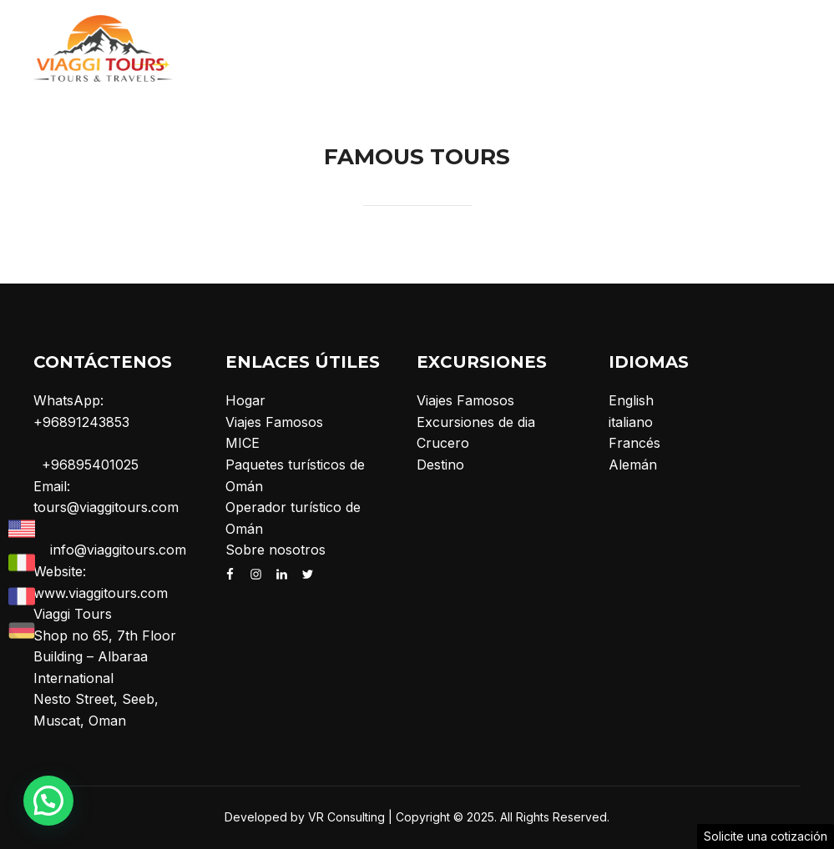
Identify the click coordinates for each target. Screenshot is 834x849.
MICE (242, 443)
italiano (631, 422)
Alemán (633, 464)
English (631, 400)
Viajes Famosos (274, 422)
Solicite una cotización (765, 836)
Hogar (245, 400)
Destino (440, 464)
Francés (634, 443)
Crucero (443, 443)
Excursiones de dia (476, 422)
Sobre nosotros (275, 549)
